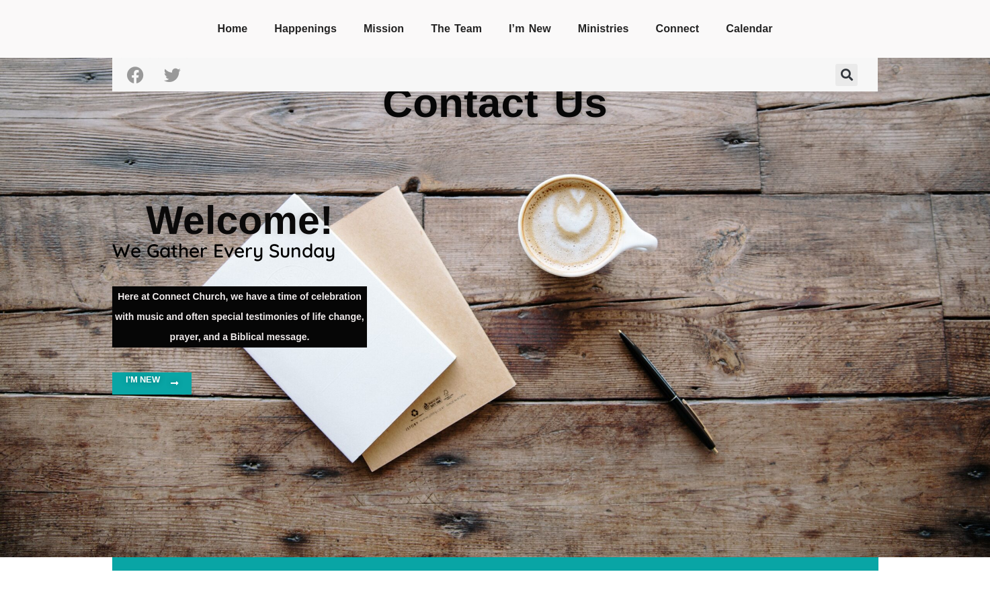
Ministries (603, 28)
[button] (846, 75)
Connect (678, 28)
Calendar (749, 28)
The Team (456, 28)
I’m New (530, 28)
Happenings (305, 28)
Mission (384, 28)
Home (232, 28)
